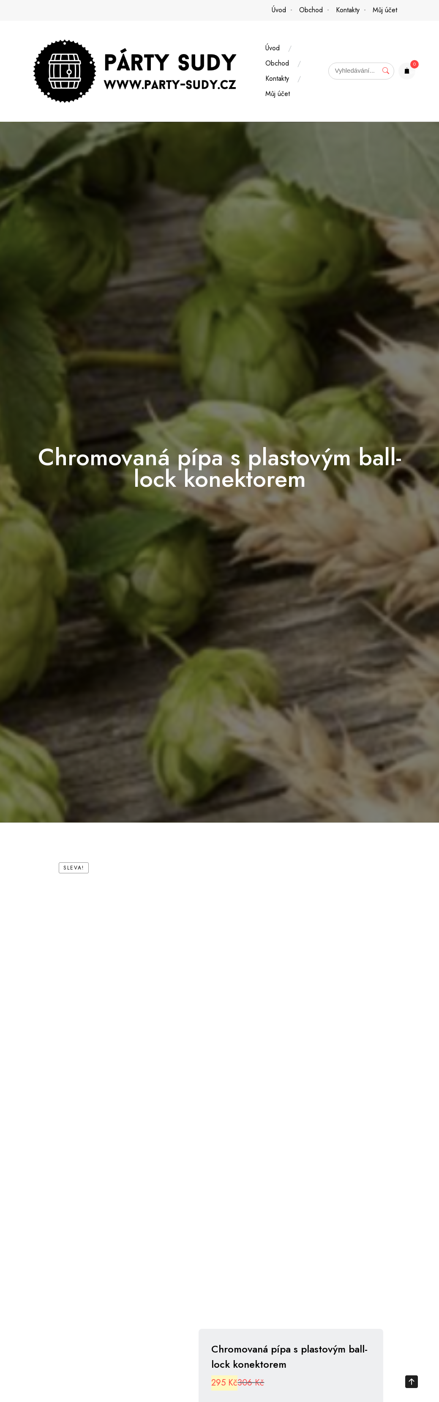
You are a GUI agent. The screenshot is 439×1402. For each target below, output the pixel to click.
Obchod (311, 10)
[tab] (85, 1364)
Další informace (180, 1365)
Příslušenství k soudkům (310, 1063)
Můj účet (385, 10)
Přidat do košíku (324, 1027)
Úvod (279, 10)
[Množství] (300, 1003)
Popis (85, 1365)
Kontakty (348, 10)
